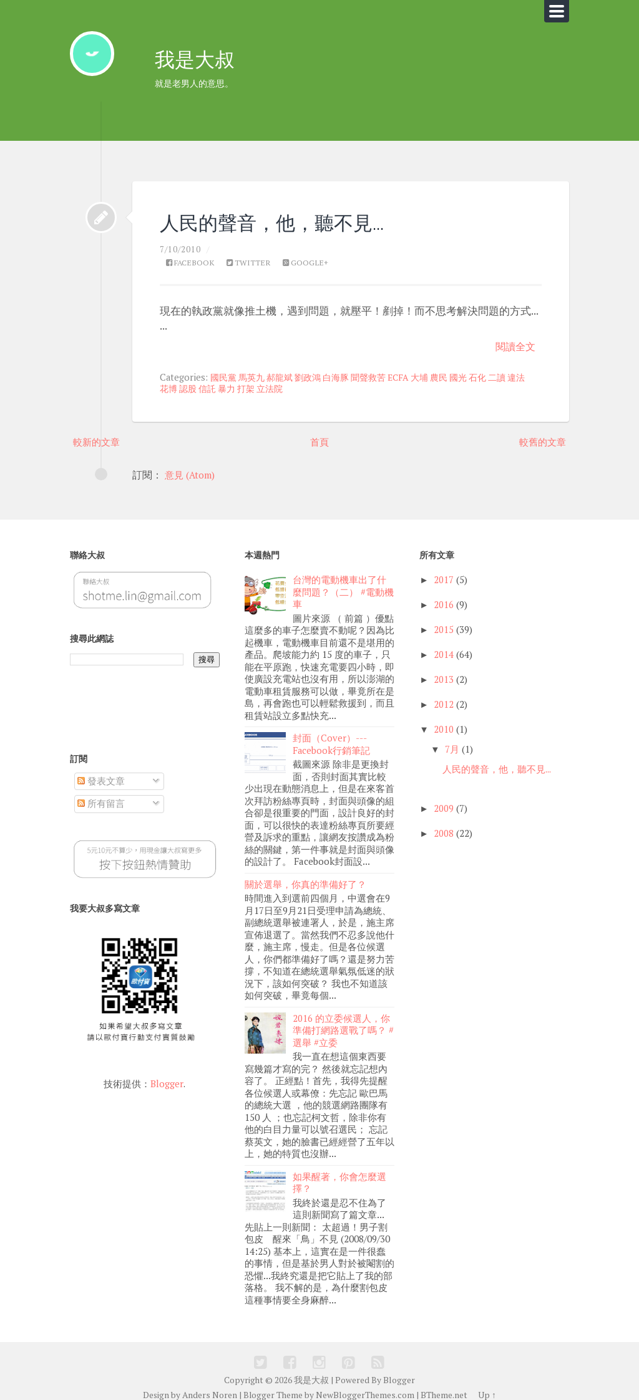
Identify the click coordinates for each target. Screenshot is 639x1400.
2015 (444, 623)
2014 (444, 648)
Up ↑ (486, 1379)
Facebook (192, 256)
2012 (444, 697)
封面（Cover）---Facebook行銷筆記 (331, 736)
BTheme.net (443, 1379)
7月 (452, 742)
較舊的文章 (541, 434)
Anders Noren (210, 1379)
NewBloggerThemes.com (365, 1379)
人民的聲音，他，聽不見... (290, 214)
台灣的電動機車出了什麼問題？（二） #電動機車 (343, 586)
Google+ (312, 256)
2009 (444, 801)
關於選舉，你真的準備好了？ (305, 874)
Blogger (167, 1076)
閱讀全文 (514, 338)
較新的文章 (98, 434)
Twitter (253, 256)
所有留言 (101, 796)
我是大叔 (198, 61)
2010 (444, 722)
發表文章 (101, 774)
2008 (444, 826)
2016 (444, 598)
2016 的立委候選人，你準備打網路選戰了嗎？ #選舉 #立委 (343, 1019)
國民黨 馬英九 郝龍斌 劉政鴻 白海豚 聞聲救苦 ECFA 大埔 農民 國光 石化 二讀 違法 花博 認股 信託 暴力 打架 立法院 (341, 376)
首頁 (319, 434)
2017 (444, 573)
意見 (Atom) (192, 468)
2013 (444, 673)
